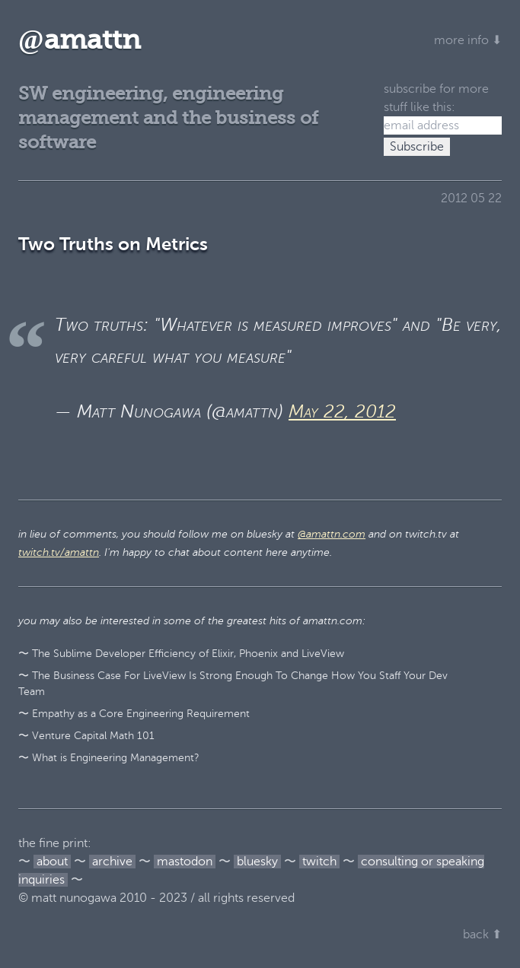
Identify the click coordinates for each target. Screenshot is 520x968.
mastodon (184, 861)
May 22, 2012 (342, 411)
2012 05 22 (471, 198)
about (52, 861)
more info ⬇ (468, 40)
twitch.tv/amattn (58, 552)
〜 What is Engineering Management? (108, 757)
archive (112, 861)
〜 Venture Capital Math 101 (86, 735)
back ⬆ (482, 934)
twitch (319, 861)
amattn (79, 40)
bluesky (257, 861)
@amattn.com (331, 534)
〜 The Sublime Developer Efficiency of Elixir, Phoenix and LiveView (181, 653)
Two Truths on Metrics (113, 244)
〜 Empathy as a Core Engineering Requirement (134, 713)
